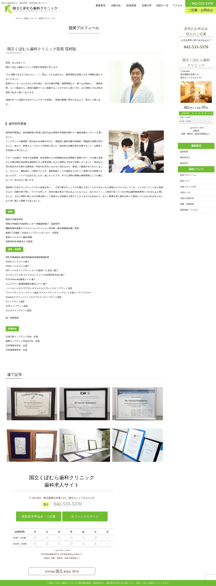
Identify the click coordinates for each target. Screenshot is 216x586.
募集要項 (100, 5)
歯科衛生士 (185, 157)
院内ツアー (185, 181)
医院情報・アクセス (189, 210)
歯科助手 (184, 163)
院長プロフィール (188, 175)
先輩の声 (147, 5)
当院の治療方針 (187, 198)
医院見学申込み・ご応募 (39, 516)
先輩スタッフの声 (188, 187)
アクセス (177, 5)
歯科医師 (184, 152)
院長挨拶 (131, 5)
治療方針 (116, 5)
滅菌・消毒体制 (187, 204)
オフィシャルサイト (85, 516)
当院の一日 (162, 5)
